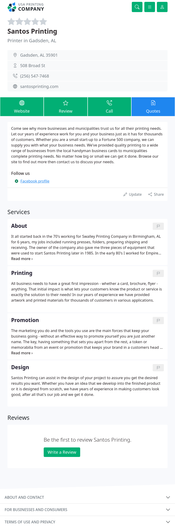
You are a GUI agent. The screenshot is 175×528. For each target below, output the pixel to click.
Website (22, 106)
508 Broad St (32, 65)
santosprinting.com (39, 86)
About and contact (24, 497)
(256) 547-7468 (34, 76)
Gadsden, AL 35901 (39, 55)
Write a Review (62, 452)
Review (65, 106)
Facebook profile (34, 181)
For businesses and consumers (36, 509)
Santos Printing (32, 31)
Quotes (153, 106)
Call (109, 106)
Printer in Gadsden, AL (31, 40)
